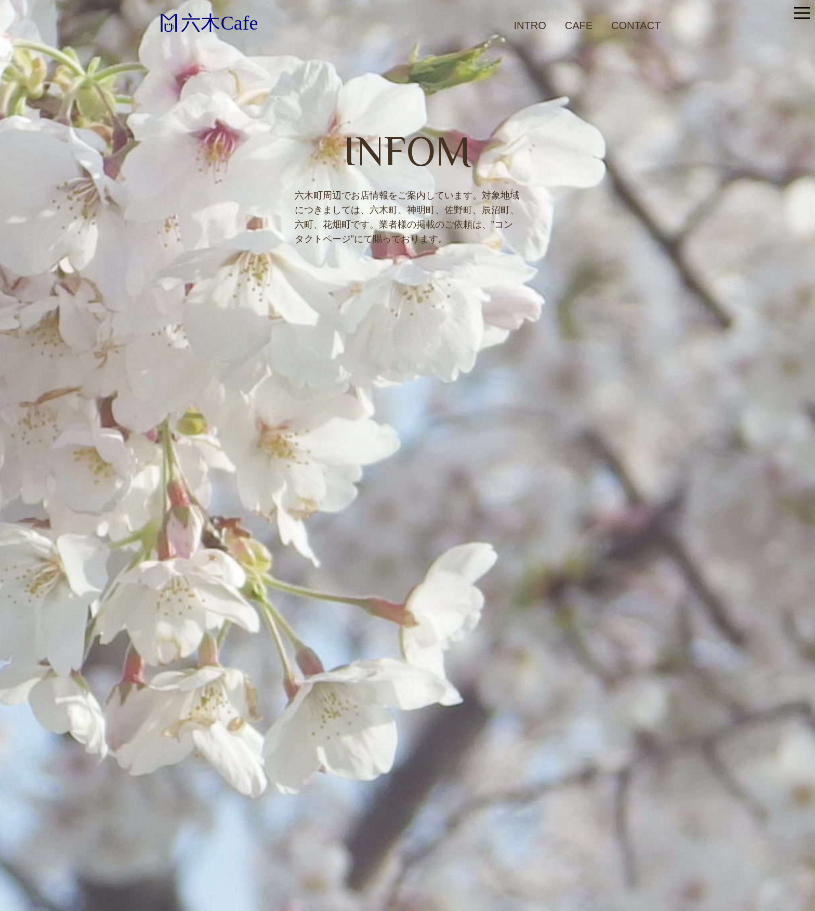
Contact (636, 25)
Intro (530, 25)
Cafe (579, 25)
